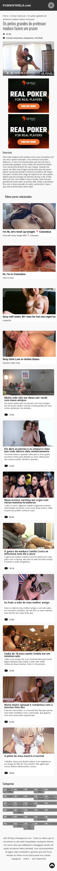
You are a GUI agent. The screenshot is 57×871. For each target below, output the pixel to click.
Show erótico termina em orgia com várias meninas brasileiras (26, 501)
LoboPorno (22, 796)
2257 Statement (39, 858)
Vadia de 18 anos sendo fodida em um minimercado (27, 655)
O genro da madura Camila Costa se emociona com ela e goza (26, 552)
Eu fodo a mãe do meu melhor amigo (27, 602)
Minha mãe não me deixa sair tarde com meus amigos (25, 399)
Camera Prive (20, 824)
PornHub (32, 796)
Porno (5, 16)
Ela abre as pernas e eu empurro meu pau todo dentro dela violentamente (27, 450)
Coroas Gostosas (18, 16)
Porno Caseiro (10, 804)
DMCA (26, 858)
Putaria (41, 803)
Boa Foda (9, 790)
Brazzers (42, 823)
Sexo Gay (40, 790)
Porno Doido (20, 804)
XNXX (9, 816)
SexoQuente (33, 810)
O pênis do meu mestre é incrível (24, 756)
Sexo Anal (19, 811)
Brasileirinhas (23, 789)
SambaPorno (13, 810)
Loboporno (28, 38)
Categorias (16, 858)
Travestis (42, 810)
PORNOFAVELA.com (17, 5)
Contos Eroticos (41, 817)
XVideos (20, 816)
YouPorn (31, 816)
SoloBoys (11, 823)
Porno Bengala (41, 797)
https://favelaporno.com (20, 838)
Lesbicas (11, 796)
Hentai (30, 789)
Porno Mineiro (31, 804)
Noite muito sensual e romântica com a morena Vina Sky (28, 706)
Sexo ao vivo (30, 825)
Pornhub (39, 38)
